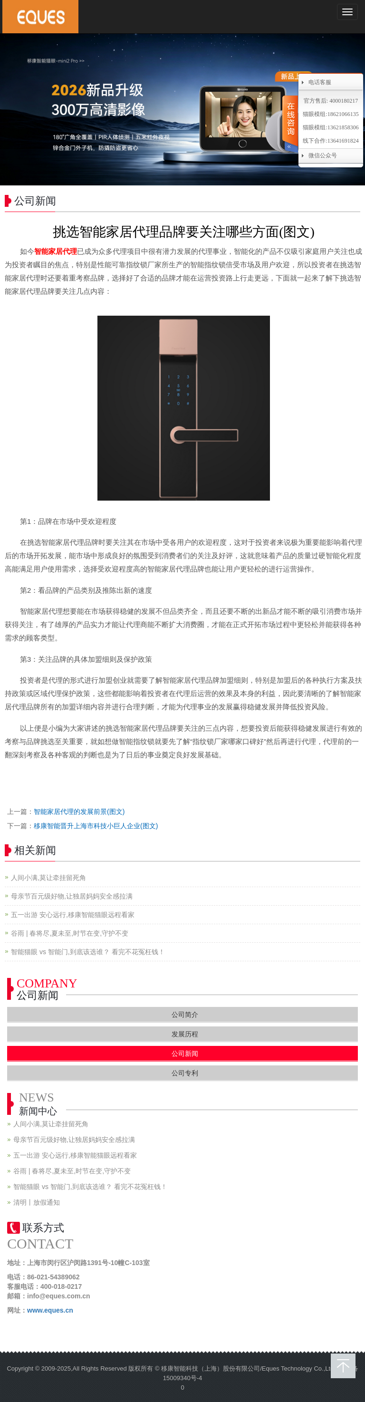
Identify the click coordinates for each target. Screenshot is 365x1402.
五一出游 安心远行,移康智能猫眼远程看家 (72, 915)
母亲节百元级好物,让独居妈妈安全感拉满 (72, 896)
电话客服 (319, 82)
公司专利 (185, 1073)
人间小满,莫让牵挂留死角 (48, 877)
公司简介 (185, 1014)
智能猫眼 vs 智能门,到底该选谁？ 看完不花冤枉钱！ (88, 952)
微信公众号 (322, 155)
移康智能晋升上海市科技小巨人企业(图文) (96, 826)
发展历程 (185, 1034)
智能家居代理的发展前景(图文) (79, 811)
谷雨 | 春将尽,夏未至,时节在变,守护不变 (69, 933)
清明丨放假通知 (36, 1202)
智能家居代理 (55, 251)
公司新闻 (185, 1053)
